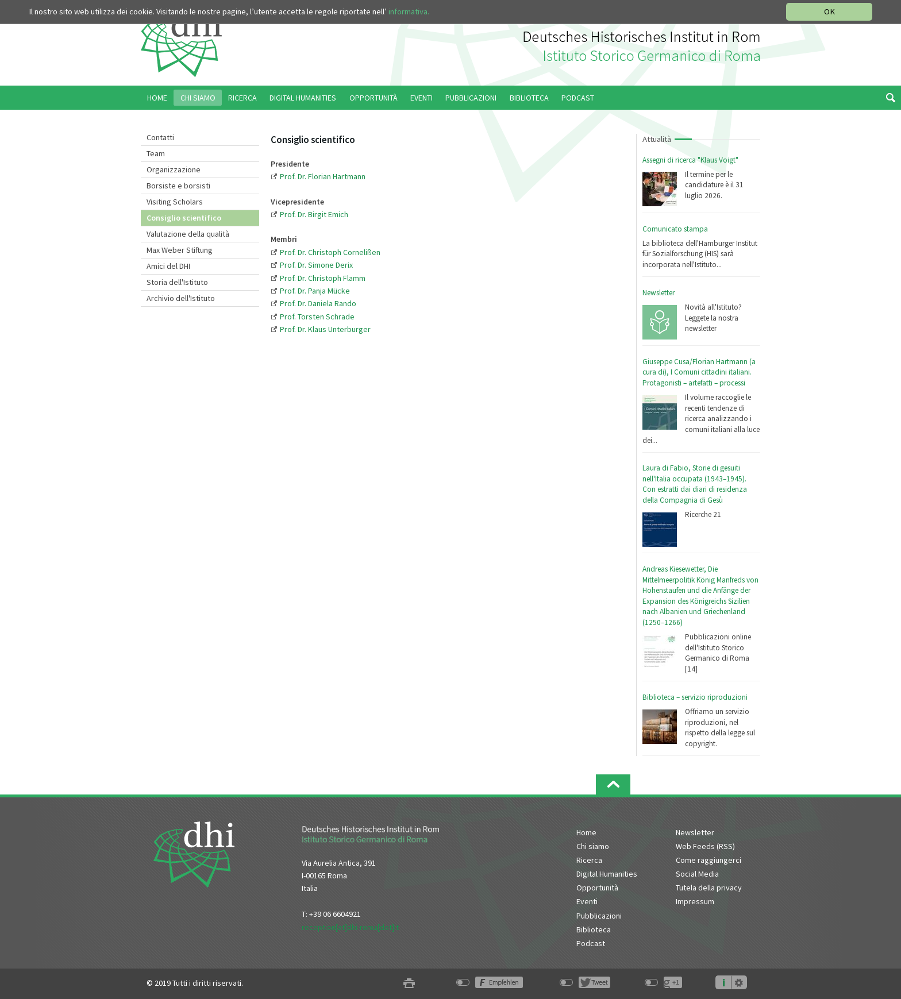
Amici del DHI (168, 266)
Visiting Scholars (175, 201)
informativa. (408, 11)
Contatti (160, 137)
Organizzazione (174, 169)
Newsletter (658, 293)
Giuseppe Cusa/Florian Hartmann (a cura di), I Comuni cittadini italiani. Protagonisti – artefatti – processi (699, 372)
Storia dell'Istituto (177, 282)
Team (156, 153)
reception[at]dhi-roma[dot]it (350, 927)
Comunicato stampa (675, 229)
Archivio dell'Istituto (181, 298)
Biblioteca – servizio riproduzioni (695, 697)
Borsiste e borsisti (178, 185)
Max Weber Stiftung (180, 250)
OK (829, 11)
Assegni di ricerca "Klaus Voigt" (690, 160)
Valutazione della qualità (188, 234)
